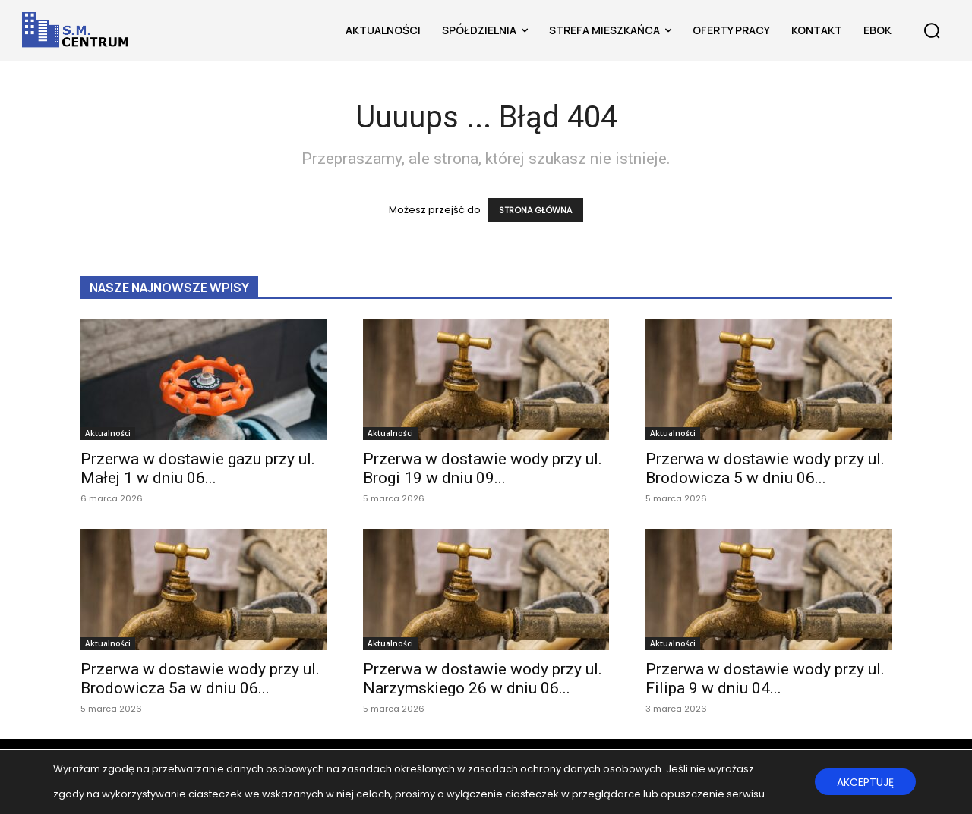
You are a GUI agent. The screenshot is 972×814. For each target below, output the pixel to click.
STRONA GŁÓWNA (535, 210)
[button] (932, 30)
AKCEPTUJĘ (864, 782)
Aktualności (108, 433)
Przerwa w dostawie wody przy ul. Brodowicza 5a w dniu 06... (200, 678)
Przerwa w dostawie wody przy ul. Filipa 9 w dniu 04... (765, 678)
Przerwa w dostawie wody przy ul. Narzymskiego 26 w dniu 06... (482, 678)
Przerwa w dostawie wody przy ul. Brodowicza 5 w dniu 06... (765, 468)
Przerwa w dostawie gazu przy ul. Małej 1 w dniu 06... (197, 468)
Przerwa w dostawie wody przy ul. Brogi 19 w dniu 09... (482, 468)
